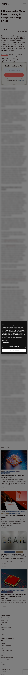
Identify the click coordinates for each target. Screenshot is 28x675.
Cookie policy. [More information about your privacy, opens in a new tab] (6, 342)
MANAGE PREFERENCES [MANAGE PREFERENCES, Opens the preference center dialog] (14, 346)
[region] (14, 337)
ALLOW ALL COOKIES (14, 350)
